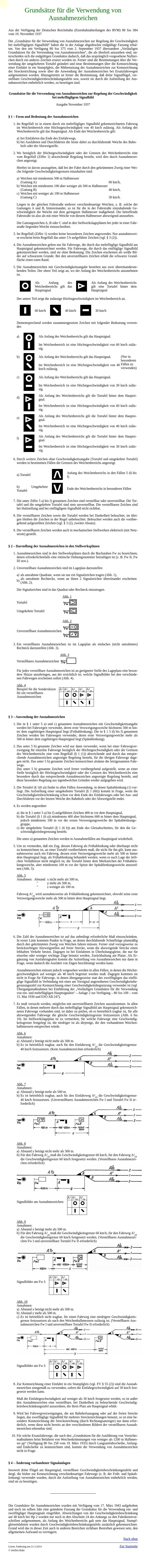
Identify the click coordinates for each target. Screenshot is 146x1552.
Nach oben (130, 1539)
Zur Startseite (129, 1546)
